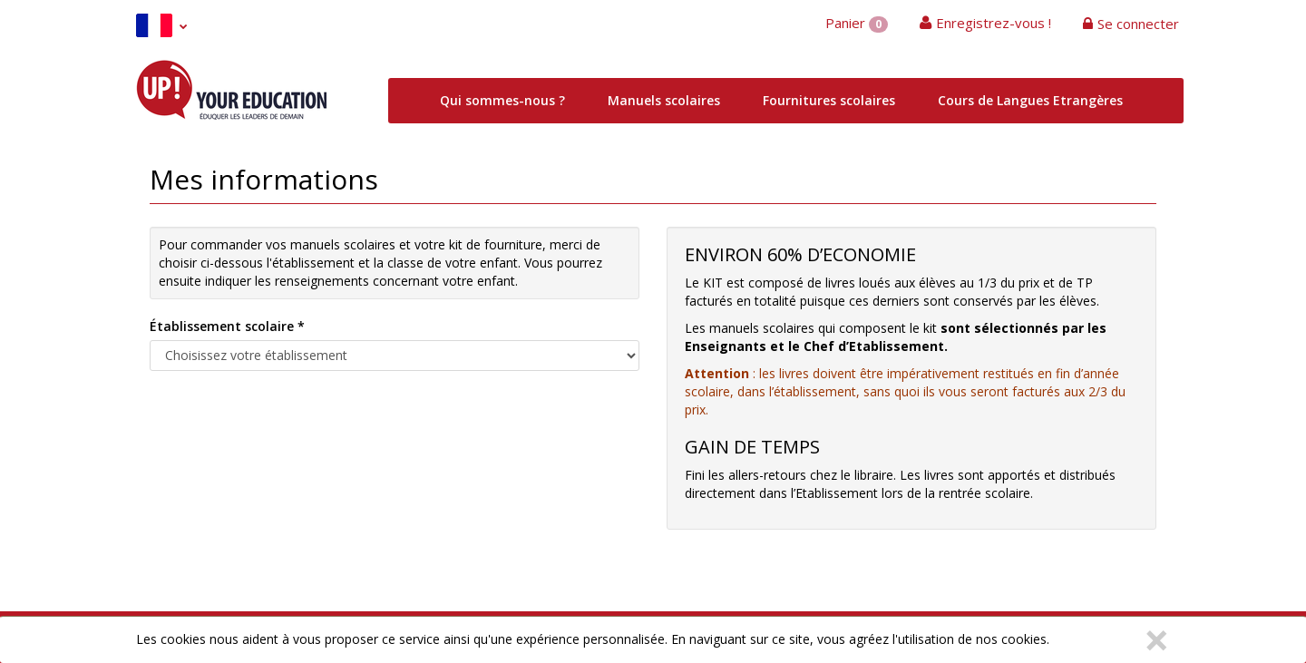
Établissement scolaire (227, 326)
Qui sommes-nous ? (502, 100)
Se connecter (1138, 24)
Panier (856, 23)
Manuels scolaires (664, 100)
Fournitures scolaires (829, 100)
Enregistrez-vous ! (993, 23)
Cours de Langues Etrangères (1030, 100)
